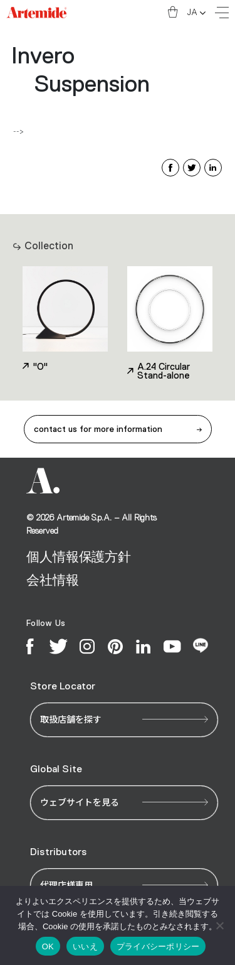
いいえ (85, 946)
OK (48, 946)
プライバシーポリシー (158, 946)
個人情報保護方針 (78, 557)
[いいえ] (219, 925)
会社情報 (52, 580)
